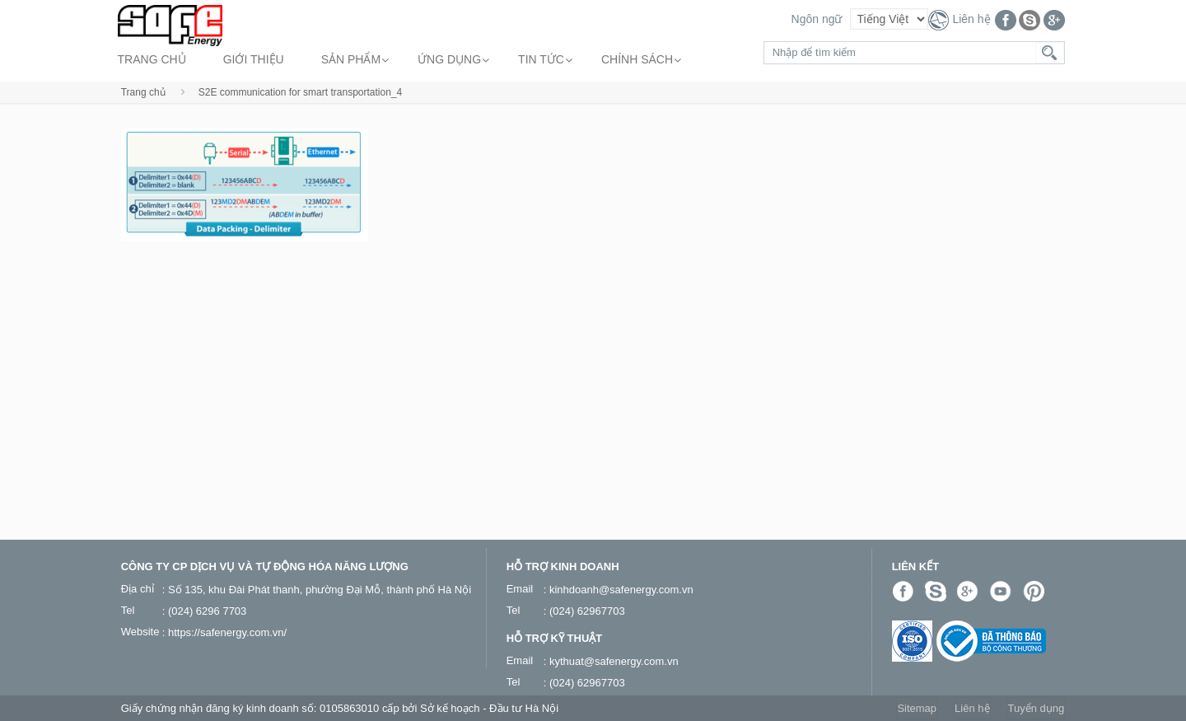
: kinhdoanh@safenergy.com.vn (618, 589)
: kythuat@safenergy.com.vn (611, 661)
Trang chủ (143, 92)
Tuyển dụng (1036, 708)
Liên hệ (971, 19)
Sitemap (916, 708)
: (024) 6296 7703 (204, 611)
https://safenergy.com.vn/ (227, 632)
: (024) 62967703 (584, 611)
